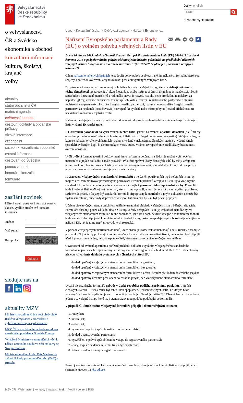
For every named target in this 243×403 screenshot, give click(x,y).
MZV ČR (10, 389)
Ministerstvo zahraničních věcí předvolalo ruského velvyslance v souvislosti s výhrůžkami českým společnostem (31, 319)
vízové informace (18, 135)
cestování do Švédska (22, 160)
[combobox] (207, 12)
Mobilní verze (76, 389)
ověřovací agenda (19, 118)
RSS (91, 389)
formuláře (12, 179)
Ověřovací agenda (116, 30)
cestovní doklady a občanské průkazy (28, 126)
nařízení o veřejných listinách (92, 75)
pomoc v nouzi (16, 167)
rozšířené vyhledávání (199, 19)
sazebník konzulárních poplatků (30, 147)
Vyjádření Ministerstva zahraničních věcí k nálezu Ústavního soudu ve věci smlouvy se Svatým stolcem (32, 344)
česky (188, 5)
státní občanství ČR (20, 105)
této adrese (98, 369)
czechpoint (13, 141)
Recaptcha (11, 240)
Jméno (9, 222)
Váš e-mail (11, 230)
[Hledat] (233, 12)
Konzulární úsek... (88, 30)
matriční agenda (18, 111)
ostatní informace (18, 154)
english (198, 5)
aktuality (11, 99)
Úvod (68, 30)
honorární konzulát (20, 173)
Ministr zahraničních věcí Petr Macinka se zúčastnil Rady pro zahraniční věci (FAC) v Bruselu (31, 358)
